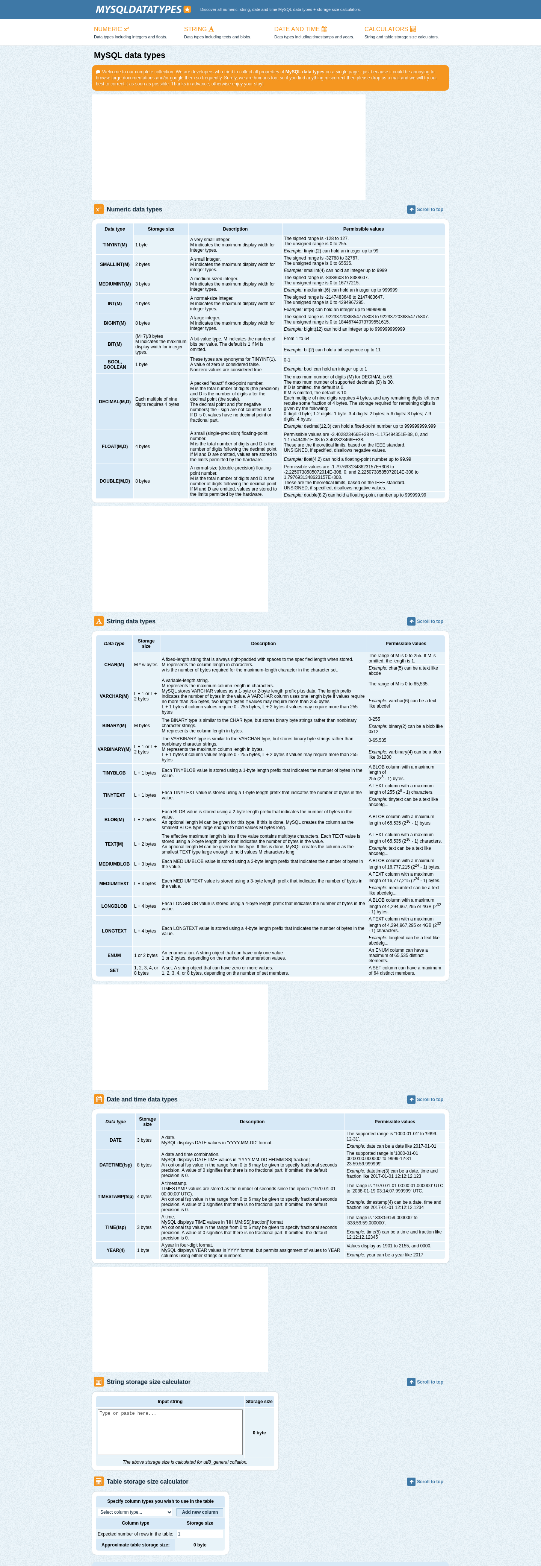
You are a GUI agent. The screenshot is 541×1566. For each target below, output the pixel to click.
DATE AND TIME (315, 33)
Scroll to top (425, 209)
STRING (225, 33)
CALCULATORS (405, 33)
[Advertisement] (229, 147)
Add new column (200, 1521)
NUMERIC (135, 33)
